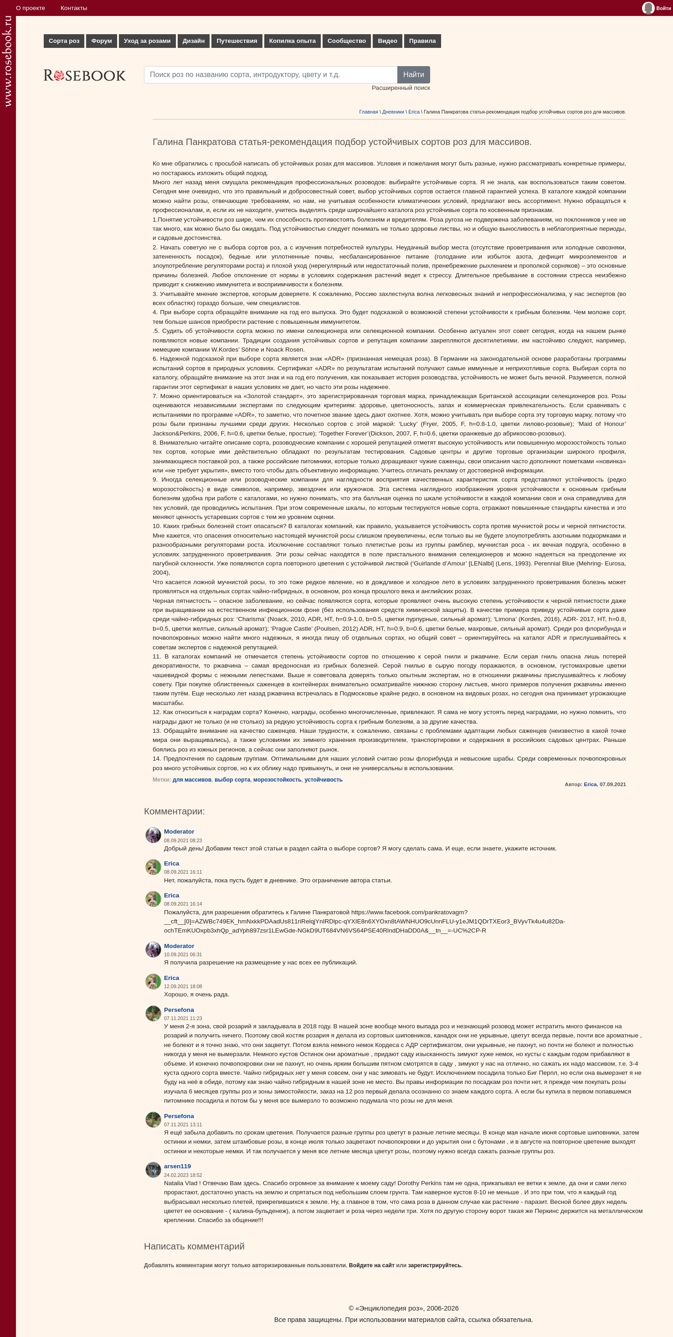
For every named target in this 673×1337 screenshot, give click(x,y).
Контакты (74, 8)
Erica (414, 111)
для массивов (192, 780)
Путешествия (236, 40)
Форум (101, 40)
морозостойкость (277, 780)
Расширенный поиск (401, 87)
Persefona (179, 1009)
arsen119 (177, 1166)
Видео (387, 40)
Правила (422, 40)
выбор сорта (232, 780)
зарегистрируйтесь (434, 1265)
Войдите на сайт (372, 1265)
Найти (413, 74)
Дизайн (194, 40)
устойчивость (323, 780)
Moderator (179, 831)
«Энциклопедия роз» (389, 1308)
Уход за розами (147, 40)
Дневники (393, 111)
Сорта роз (64, 40)
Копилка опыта (292, 40)
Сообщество (347, 40)
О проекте (30, 8)
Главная (369, 111)
